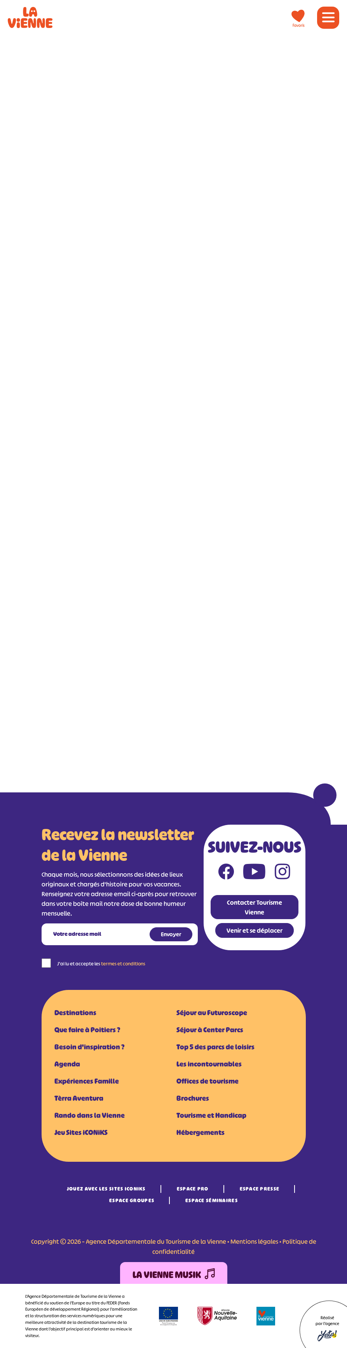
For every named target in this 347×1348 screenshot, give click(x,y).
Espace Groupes (131, 1200)
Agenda (67, 1064)
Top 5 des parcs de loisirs (215, 1047)
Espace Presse (260, 1188)
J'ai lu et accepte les (101, 963)
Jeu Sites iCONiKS (81, 1132)
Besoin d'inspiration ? (89, 1047)
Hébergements (200, 1132)
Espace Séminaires (211, 1200)
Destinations (75, 1013)
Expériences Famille (86, 1081)
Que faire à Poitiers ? (87, 1030)
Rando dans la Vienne (89, 1115)
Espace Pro (193, 1188)
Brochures (192, 1098)
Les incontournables (209, 1064)
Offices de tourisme (207, 1081)
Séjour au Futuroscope (211, 1013)
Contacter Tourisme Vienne (254, 907)
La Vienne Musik (174, 1275)
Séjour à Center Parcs (209, 1030)
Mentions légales (254, 1241)
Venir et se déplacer (254, 930)
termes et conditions (123, 963)
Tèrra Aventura (78, 1098)
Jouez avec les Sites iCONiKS (106, 1188)
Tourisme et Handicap (211, 1115)
